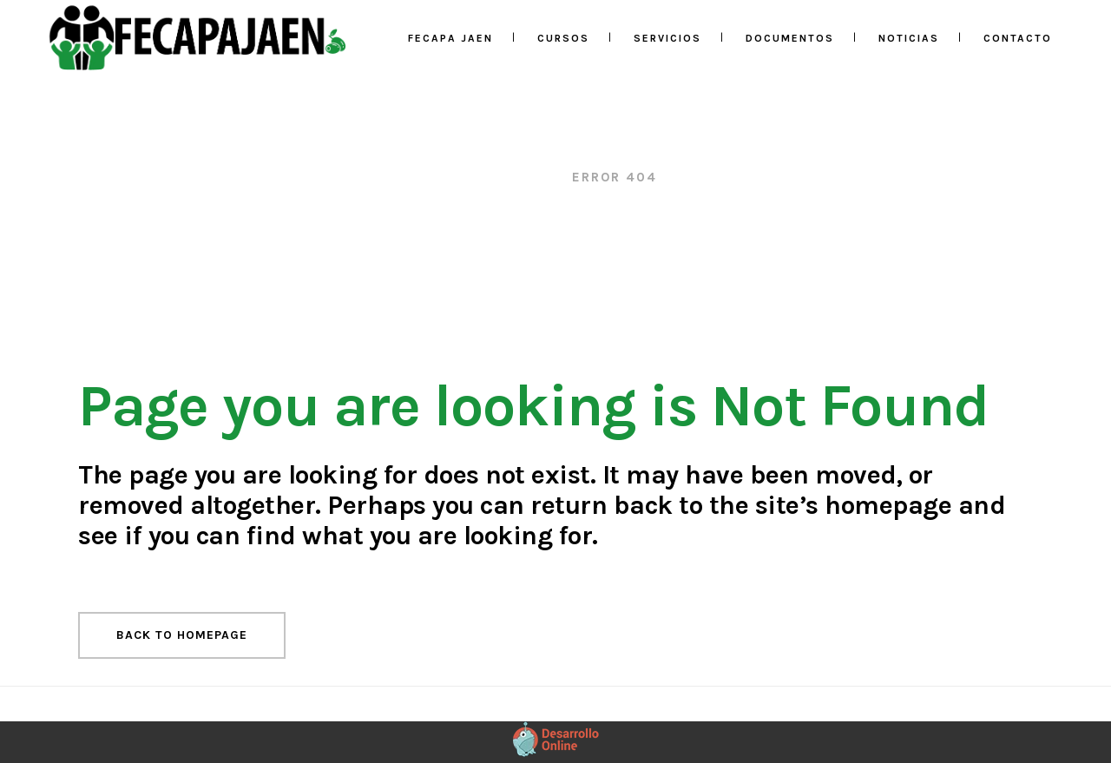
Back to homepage (181, 635)
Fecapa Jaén (504, 177)
